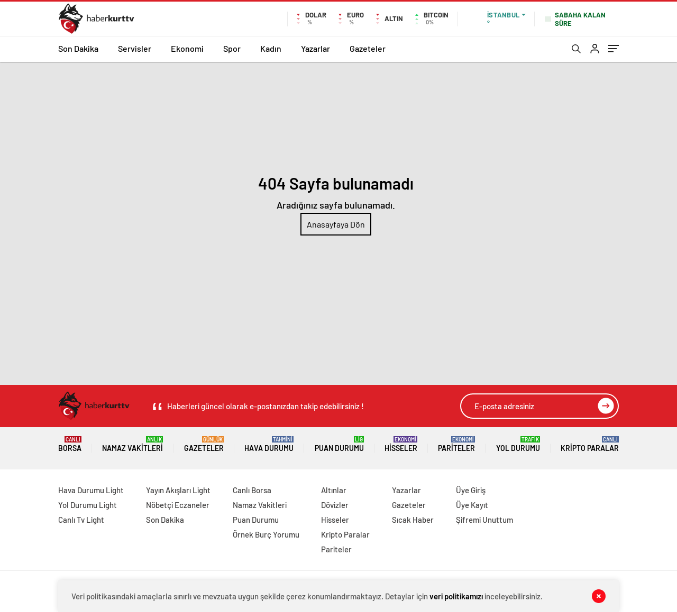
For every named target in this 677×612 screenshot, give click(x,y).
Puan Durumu (339, 444)
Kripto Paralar (590, 444)
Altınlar (333, 490)
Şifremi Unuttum (484, 519)
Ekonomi (187, 48)
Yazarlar (315, 48)
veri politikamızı (456, 596)
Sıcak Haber (413, 519)
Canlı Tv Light (81, 519)
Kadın (270, 48)
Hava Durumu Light (91, 490)
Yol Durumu (518, 444)
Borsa (69, 444)
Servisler (134, 48)
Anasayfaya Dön (336, 224)
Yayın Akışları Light (178, 490)
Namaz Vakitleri (132, 444)
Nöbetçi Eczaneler (177, 505)
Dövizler (335, 505)
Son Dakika (78, 48)
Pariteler (456, 444)
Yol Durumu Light (87, 505)
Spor (232, 48)
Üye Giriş (471, 490)
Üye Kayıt (472, 505)
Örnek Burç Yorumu (266, 534)
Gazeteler (368, 48)
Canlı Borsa (252, 490)
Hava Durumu (269, 444)
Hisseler (401, 444)
